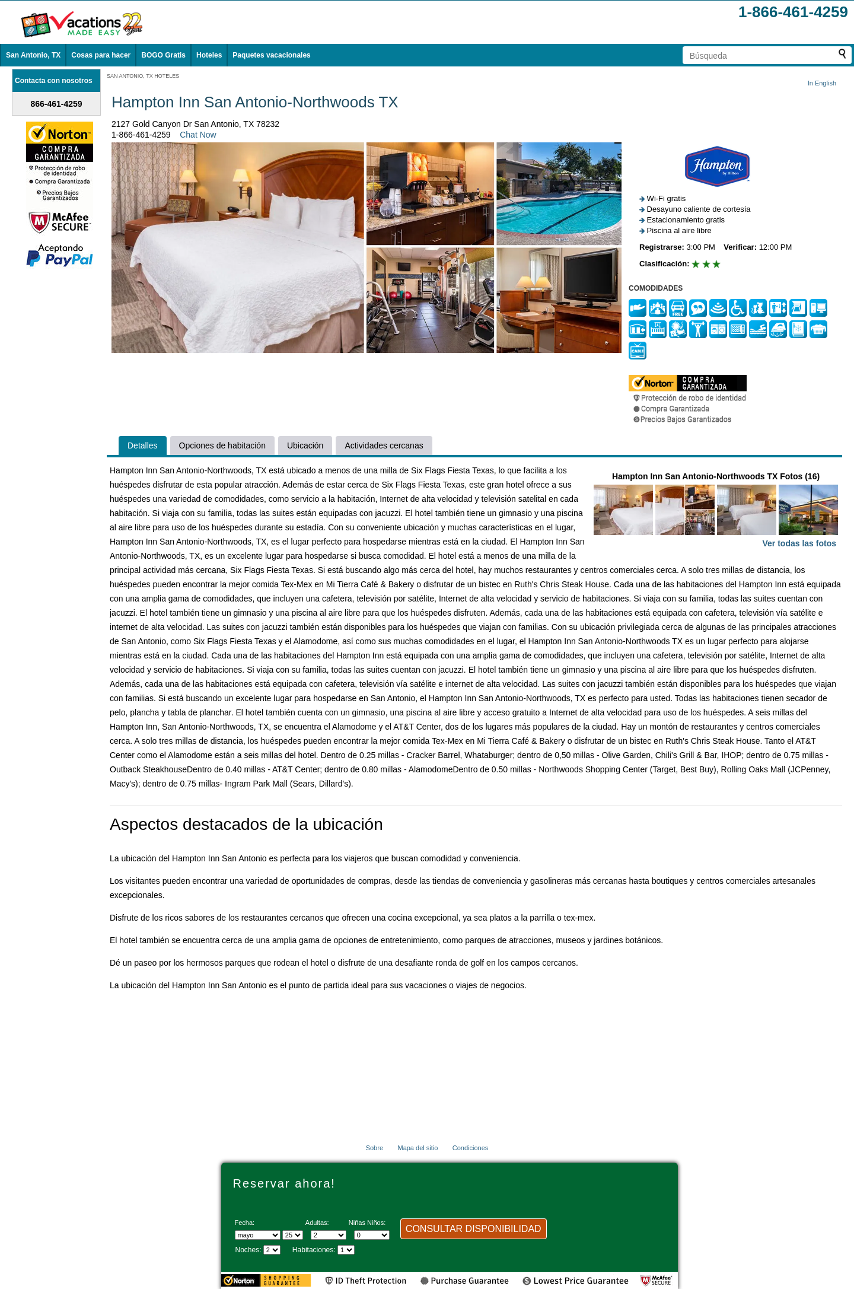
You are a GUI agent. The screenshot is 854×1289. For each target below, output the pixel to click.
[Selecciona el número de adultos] (328, 1235)
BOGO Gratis (163, 55)
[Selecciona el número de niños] (372, 1235)
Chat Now (198, 134)
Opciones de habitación (222, 445)
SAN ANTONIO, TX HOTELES (143, 76)
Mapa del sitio (417, 1147)
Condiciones (471, 1147)
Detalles (143, 445)
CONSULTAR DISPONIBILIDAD (473, 1229)
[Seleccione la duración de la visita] (272, 1250)
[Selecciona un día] (292, 1235)
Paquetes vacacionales (271, 55)
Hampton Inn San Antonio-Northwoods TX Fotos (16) (715, 511)
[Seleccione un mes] (258, 1235)
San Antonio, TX (33, 55)
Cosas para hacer (100, 55)
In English (822, 83)
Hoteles (209, 55)
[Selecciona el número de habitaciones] (346, 1250)
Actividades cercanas (384, 445)
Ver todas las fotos (799, 543)
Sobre (374, 1147)
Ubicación (305, 445)
